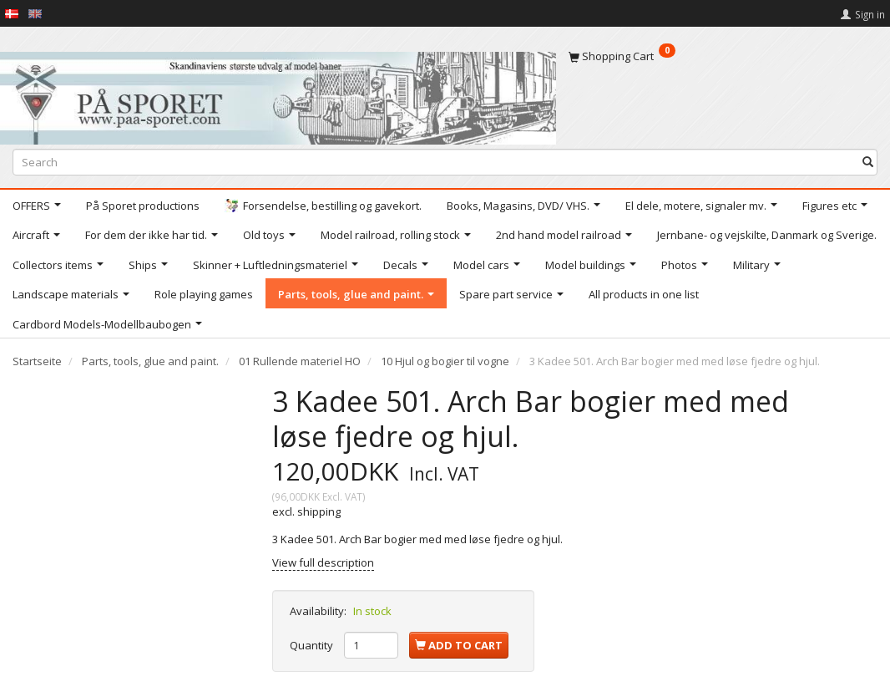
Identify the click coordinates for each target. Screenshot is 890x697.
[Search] (867, 162)
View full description (323, 562)
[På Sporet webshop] (278, 94)
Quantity (313, 645)
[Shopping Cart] (723, 56)
